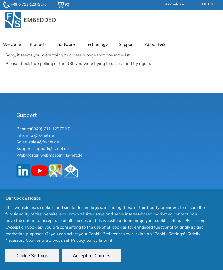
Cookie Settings (32, 255)
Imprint (105, 240)
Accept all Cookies (91, 255)
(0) (63, 4)
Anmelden (174, 4)
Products (38, 44)
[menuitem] (39, 44)
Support (126, 44)
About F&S (155, 44)
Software (66, 44)
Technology (97, 44)
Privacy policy (84, 240)
